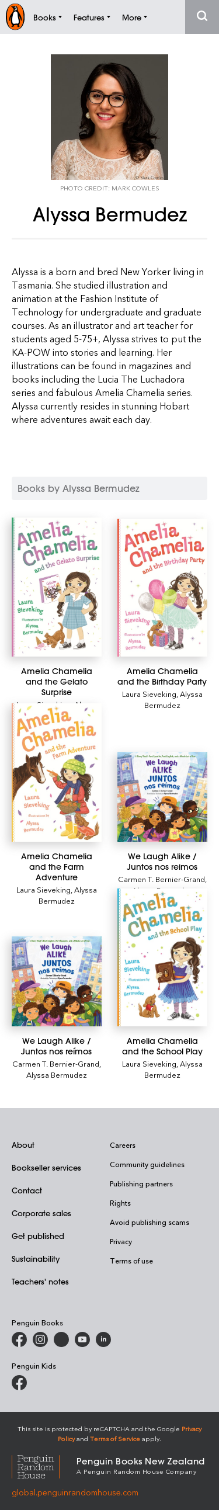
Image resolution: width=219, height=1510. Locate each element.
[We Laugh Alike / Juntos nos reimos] (162, 797)
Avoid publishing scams (149, 1222)
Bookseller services (46, 1167)
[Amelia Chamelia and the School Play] (162, 957)
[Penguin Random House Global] (44, 1465)
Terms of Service (115, 1438)
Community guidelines (147, 1164)
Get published (38, 1236)
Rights (120, 1202)
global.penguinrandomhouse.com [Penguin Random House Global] (75, 1492)
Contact (27, 1190)
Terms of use (131, 1260)
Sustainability (36, 1258)
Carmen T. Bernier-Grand (161, 878)
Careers (122, 1145)
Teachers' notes (40, 1281)
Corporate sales (41, 1213)
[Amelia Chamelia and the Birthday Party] (162, 588)
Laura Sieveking (149, 693)
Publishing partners (141, 1183)
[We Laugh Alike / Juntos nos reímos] (57, 981)
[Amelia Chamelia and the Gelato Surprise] (57, 587)
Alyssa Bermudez (173, 699)
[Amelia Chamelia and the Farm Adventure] (57, 772)
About (23, 1145)
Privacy (121, 1241)
